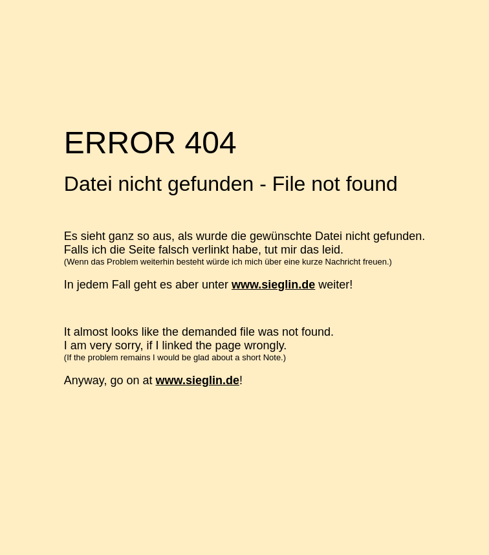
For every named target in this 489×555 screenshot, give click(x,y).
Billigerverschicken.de (139, 515)
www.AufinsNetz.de (133, 529)
